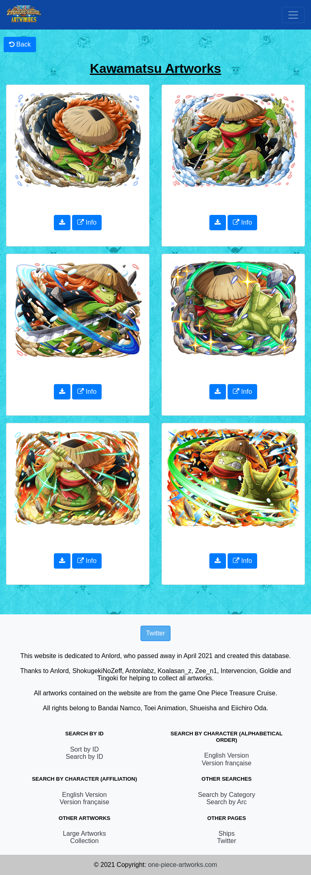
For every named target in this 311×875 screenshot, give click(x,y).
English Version (226, 755)
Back (20, 44)
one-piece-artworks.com (182, 864)
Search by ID (84, 756)
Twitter (226, 840)
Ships (226, 833)
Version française (226, 763)
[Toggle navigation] (293, 15)
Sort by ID (84, 749)
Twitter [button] (155, 633)
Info (86, 222)
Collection (84, 840)
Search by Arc (227, 802)
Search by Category (226, 794)
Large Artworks (84, 833)
